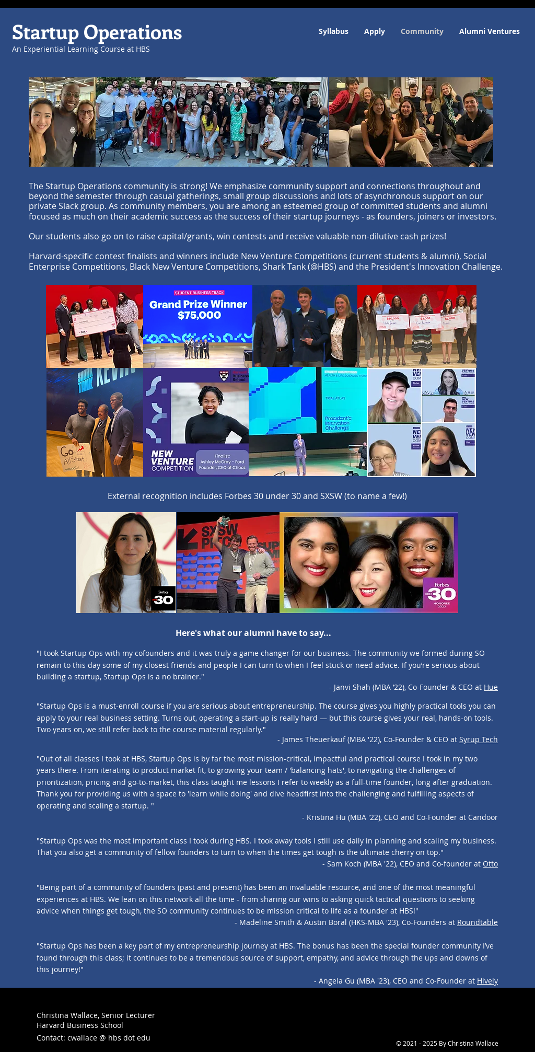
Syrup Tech (478, 739)
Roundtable (477, 922)
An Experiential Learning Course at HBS (81, 49)
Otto (490, 864)
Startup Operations (97, 31)
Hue (491, 687)
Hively (487, 981)
